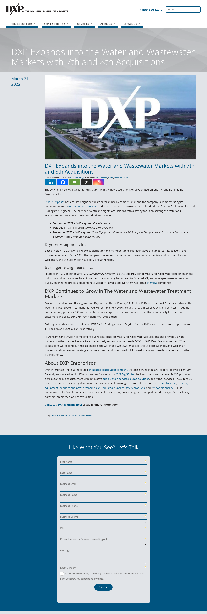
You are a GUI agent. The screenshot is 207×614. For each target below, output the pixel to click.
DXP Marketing (75, 178)
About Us (107, 23)
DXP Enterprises (53, 202)
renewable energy (160, 383)
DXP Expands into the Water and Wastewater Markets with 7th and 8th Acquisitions (118, 169)
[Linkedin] (48, 182)
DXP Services (99, 178)
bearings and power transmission (78, 383)
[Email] (72, 182)
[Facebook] (60, 182)
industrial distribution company (106, 365)
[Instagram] (96, 182)
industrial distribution (59, 411)
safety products (133, 383)
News (108, 178)
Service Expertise (56, 23)
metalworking (166, 379)
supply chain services (114, 374)
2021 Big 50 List (123, 370)
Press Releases (119, 178)
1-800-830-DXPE (151, 9)
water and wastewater (80, 207)
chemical (150, 283)
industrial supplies (111, 383)
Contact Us (131, 23)
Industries (84, 23)
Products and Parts (22, 23)
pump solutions (137, 374)
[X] (84, 182)
